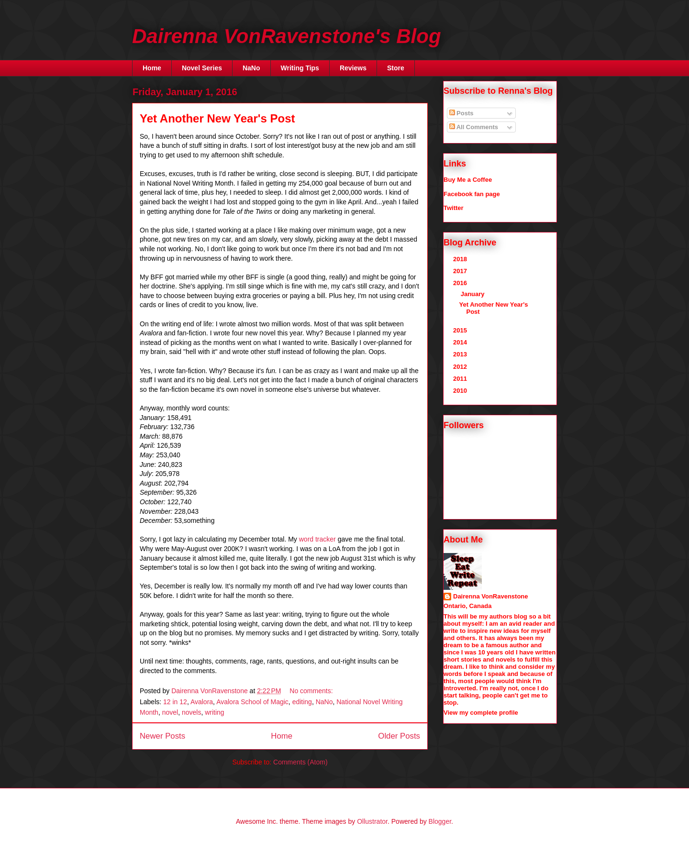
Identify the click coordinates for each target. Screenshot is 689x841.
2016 (461, 283)
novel (170, 712)
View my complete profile (481, 712)
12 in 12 (175, 702)
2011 (461, 378)
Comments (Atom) (300, 762)
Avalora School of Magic (252, 702)
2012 (461, 366)
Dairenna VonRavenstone (490, 596)
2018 (461, 259)
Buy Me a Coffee (468, 179)
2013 (461, 354)
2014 (461, 342)
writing (214, 712)
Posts (461, 113)
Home (152, 68)
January (473, 294)
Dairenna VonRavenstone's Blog (286, 36)
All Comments (474, 127)
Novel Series (202, 68)
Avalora (201, 702)
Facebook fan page (472, 194)
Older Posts (399, 736)
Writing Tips (300, 68)
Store (395, 68)
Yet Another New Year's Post (217, 118)
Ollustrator (372, 821)
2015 (461, 330)
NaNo (251, 68)
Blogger (440, 821)
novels (191, 712)
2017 (461, 271)
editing (302, 702)
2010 (461, 390)
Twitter (454, 207)
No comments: (311, 691)
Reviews (353, 68)
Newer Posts (162, 736)
